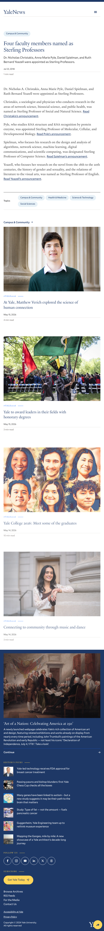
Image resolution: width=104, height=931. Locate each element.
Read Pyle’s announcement (54, 134)
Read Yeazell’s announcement (22, 179)
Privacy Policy (10, 916)
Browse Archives (13, 891)
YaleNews (14, 13)
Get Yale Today (18, 879)
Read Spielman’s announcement (67, 156)
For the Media (12, 900)
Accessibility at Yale (13, 911)
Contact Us (10, 904)
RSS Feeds (9, 895)
